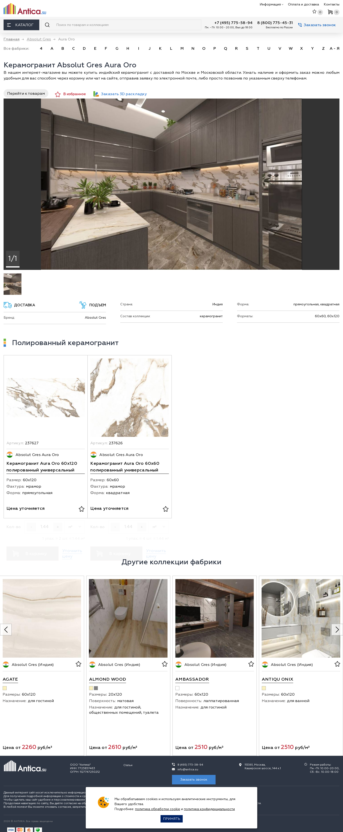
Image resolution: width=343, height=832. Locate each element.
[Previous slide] (6, 629)
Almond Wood (107, 679)
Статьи (127, 765)
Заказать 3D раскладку (120, 94)
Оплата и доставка (303, 4)
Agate (10, 679)
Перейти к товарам (26, 93)
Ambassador (192, 679)
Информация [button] (271, 4)
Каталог (20, 25)
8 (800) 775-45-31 (275, 22)
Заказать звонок (317, 25)
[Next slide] (337, 629)
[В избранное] (81, 509)
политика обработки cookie (157, 809)
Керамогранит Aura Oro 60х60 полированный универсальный (124, 467)
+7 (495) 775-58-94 (233, 22)
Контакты (331, 4)
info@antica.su (187, 769)
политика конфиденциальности (209, 809)
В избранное (70, 94)
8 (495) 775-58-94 (190, 765)
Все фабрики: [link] (16, 48)
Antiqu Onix (277, 679)
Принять (171, 819)
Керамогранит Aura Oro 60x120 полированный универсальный (41, 467)
